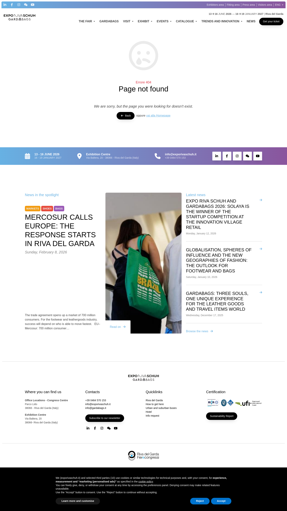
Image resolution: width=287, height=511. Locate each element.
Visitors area (265, 4)
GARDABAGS (109, 21)
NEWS (251, 21)
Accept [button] (221, 500)
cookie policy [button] (145, 481)
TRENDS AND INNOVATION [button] (220, 21)
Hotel (149, 411)
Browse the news (199, 331)
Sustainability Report (221, 416)
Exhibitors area (215, 4)
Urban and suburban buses (161, 408)
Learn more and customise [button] (77, 500)
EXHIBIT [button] (144, 21)
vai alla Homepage (158, 115)
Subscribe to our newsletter (104, 418)
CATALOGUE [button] (185, 21)
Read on (118, 326)
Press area (249, 4)
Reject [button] (200, 500)
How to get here (155, 404)
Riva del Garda (154, 400)
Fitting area (233, 4)
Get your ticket (271, 21)
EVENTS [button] (163, 21)
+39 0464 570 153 (175, 157)
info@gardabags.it (95, 408)
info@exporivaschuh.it (98, 404)
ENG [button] (278, 4)
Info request (152, 415)
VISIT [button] (127, 21)
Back (125, 115)
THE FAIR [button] (86, 21)
